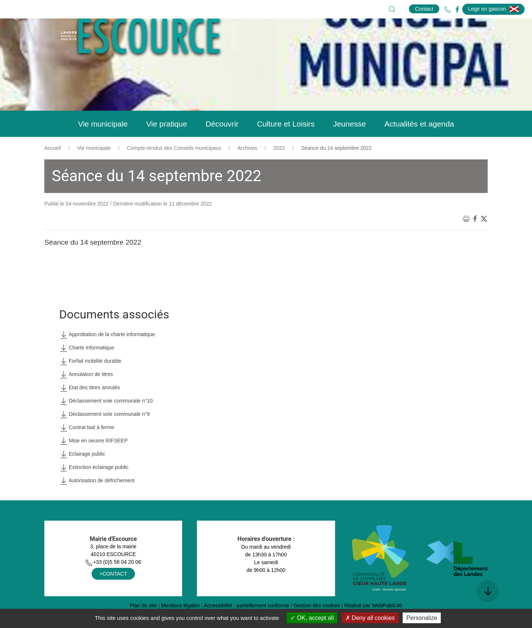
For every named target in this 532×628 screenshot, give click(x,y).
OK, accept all (312, 618)
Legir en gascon (493, 9)
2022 (279, 166)
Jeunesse (349, 142)
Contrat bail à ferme (86, 446)
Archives (248, 166)
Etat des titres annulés (89, 406)
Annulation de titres (86, 393)
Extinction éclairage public (94, 486)
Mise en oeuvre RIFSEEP (93, 459)
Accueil (52, 166)
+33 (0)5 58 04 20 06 (113, 580)
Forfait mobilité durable (90, 379)
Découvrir (221, 142)
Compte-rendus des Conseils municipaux (174, 166)
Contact (424, 9)
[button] (392, 9)
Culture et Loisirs (285, 142)
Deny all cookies (370, 618)
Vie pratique (166, 142)
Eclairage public (82, 472)
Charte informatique (86, 366)
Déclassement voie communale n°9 (104, 433)
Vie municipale (103, 142)
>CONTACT (113, 592)
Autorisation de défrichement (96, 499)
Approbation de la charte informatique (107, 353)
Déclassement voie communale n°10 (106, 419)
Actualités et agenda (419, 142)
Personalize (421, 618)
